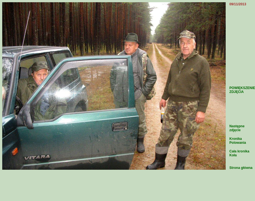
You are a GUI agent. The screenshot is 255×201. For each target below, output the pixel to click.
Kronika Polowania (237, 141)
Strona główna (240, 168)
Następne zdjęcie (236, 128)
